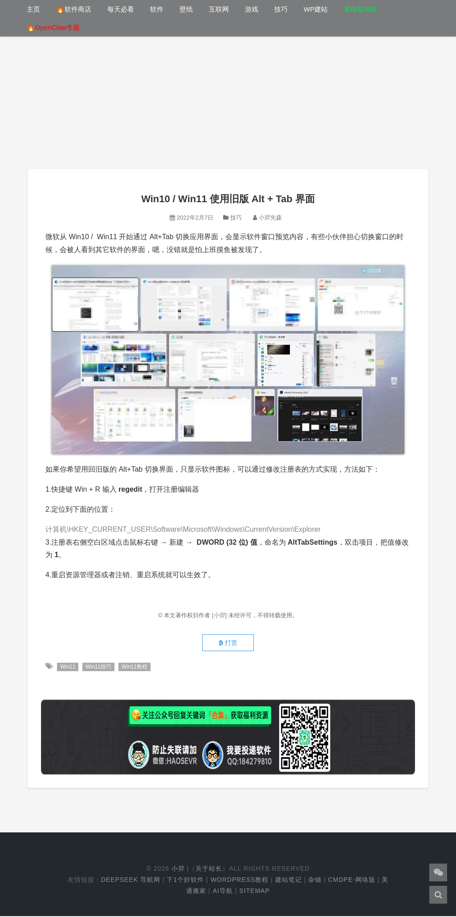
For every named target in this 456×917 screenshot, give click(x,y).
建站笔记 (288, 880)
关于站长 (208, 869)
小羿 (178, 869)
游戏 (251, 9)
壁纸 (186, 9)
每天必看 (120, 9)
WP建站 (316, 9)
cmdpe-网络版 (351, 880)
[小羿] (220, 615)
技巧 (281, 9)
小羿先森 (270, 217)
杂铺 (315, 880)
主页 (33, 9)
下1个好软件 (185, 880)
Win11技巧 (99, 667)
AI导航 (223, 891)
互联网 (219, 9)
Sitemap (254, 891)
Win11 (67, 667)
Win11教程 (135, 667)
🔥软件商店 (73, 9)
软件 (156, 9)
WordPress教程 (240, 880)
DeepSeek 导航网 (130, 880)
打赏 (228, 643)
